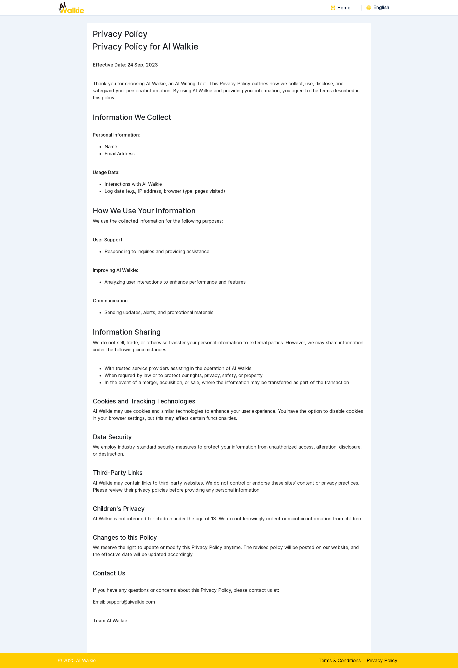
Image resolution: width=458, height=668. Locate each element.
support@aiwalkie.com (131, 602)
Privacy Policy (382, 660)
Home (341, 8)
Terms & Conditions (340, 660)
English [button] (377, 7)
